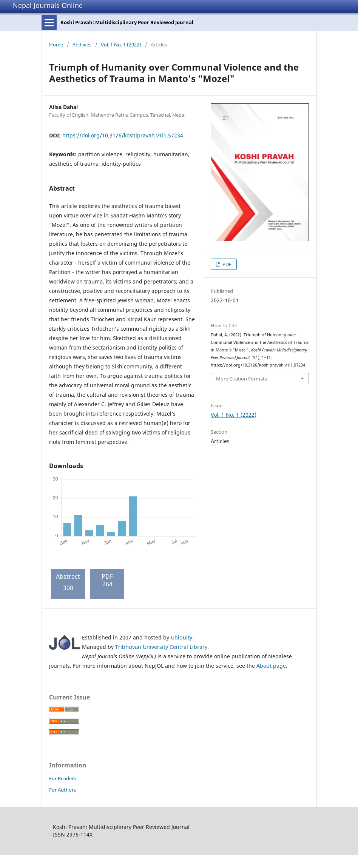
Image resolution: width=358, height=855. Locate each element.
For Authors (62, 789)
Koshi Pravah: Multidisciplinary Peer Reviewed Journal (126, 22)
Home (56, 44)
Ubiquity (181, 637)
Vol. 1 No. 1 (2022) (121, 44)
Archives (82, 44)
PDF (226, 264)
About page (271, 665)
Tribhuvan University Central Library (161, 646)
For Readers (62, 778)
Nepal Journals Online (48, 5)
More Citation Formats (241, 378)
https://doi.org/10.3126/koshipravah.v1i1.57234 (122, 135)
